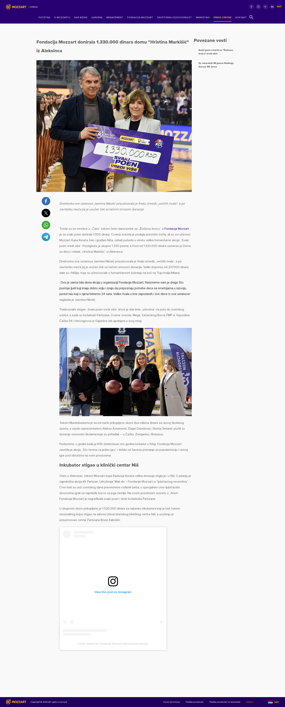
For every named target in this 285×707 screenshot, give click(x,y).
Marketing (203, 17)
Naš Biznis (80, 17)
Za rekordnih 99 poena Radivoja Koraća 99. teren (216, 65)
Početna (44, 17)
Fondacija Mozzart (140, 17)
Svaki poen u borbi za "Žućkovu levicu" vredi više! (216, 52)
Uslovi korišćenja (171, 702)
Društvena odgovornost (174, 17)
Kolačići (249, 702)
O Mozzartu (62, 17)
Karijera (96, 17)
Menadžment (114, 17)
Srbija (34, 7)
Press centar (222, 17)
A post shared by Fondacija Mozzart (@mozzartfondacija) (113, 643)
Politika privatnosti (194, 702)
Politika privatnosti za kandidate (224, 702)
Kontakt (241, 17)
